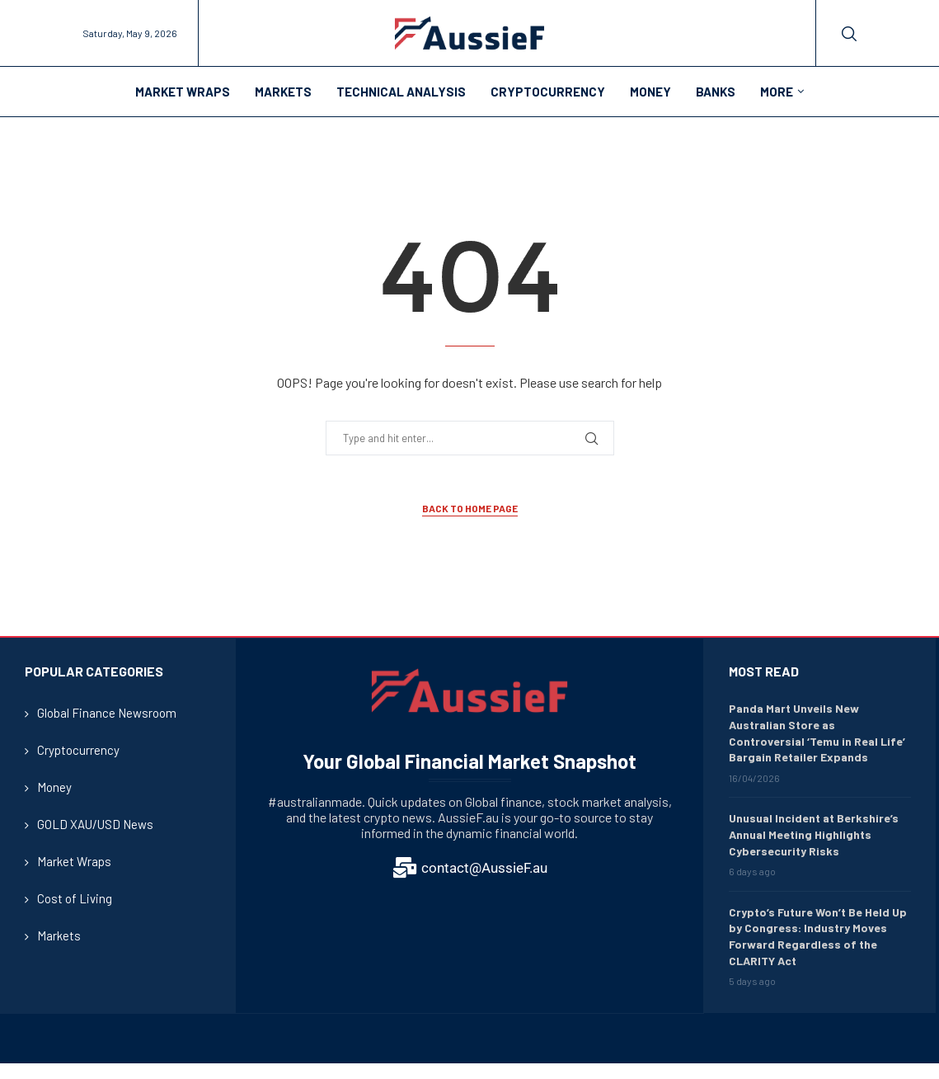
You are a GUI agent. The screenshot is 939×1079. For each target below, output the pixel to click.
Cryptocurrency (548, 91)
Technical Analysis (401, 91)
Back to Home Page (470, 508)
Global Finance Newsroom (106, 712)
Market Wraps (182, 91)
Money (650, 91)
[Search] (849, 34)
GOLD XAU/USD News (95, 824)
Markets (283, 91)
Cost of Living (74, 898)
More (776, 91)
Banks (715, 91)
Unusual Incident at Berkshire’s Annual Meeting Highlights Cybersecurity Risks (814, 834)
